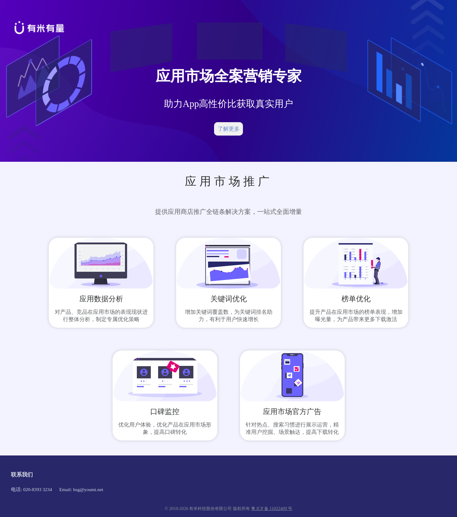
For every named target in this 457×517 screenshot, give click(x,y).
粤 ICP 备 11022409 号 (271, 508)
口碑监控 (164, 412)
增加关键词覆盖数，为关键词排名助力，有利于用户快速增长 (228, 315)
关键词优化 (228, 299)
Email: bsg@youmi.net (81, 489)
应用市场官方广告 (292, 412)
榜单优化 (356, 299)
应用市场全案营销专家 (229, 76)
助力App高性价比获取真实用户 (228, 103)
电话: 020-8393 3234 (31, 489)
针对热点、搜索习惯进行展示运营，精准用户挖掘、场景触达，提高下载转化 (292, 428)
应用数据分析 (101, 299)
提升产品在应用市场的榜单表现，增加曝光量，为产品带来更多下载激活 (356, 315)
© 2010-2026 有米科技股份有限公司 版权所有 (208, 508)
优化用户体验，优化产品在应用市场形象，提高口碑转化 (164, 428)
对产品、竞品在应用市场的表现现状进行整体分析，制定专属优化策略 (101, 315)
